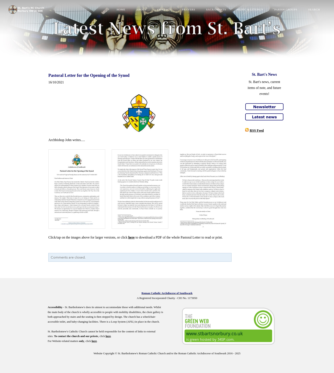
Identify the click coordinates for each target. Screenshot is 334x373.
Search (314, 9)
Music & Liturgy (250, 9)
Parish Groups (285, 9)
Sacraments (216, 9)
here (131, 237)
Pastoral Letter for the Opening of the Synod (89, 75)
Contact (164, 9)
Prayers (188, 9)
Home (121, 9)
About (141, 9)
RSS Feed (257, 130)
